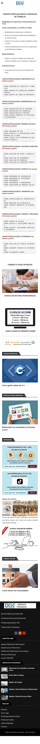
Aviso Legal (5, 713)
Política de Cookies (7, 720)
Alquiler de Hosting (15, 682)
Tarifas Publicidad (7, 723)
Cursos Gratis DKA (7, 658)
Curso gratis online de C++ (13, 385)
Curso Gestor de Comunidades (15, 590)
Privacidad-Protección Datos (10, 716)
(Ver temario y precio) (9, 126)
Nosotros (4, 709)
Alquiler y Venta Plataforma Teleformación (23, 689)
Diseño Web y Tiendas (16, 675)
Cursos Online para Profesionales (20, 296)
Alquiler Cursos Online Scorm (10, 648)
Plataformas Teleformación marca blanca (15, 651)
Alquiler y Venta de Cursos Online (20, 696)
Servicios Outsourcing (8, 654)
